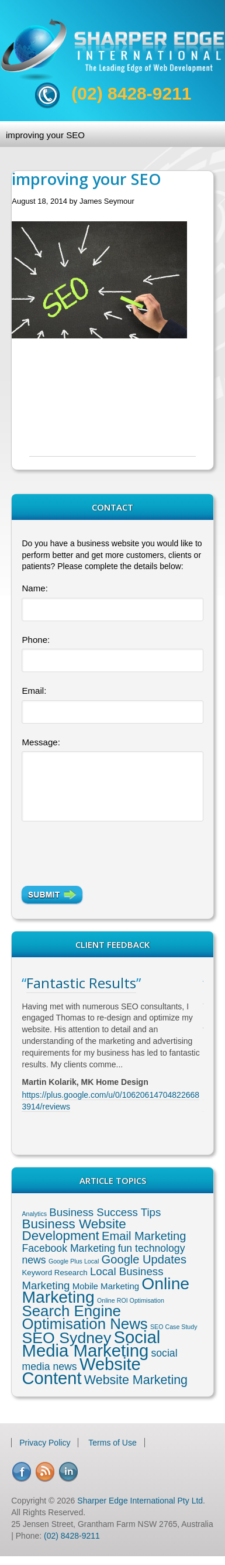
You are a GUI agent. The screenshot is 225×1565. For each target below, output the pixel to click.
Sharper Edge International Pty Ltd (140, 1500)
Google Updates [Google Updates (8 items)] (144, 1259)
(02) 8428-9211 (131, 93)
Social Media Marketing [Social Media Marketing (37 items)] (91, 1343)
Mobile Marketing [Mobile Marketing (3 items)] (105, 1286)
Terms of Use (112, 1442)
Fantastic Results (81, 982)
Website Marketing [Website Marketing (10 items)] (136, 1380)
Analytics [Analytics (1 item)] (34, 1213)
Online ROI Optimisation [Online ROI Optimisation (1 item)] (130, 1300)
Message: (41, 742)
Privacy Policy (44, 1442)
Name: (34, 588)
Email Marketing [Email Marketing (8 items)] (144, 1236)
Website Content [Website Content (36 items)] (81, 1371)
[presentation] (102, 846)
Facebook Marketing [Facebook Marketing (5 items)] (68, 1248)
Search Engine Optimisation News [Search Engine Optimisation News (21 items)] (84, 1317)
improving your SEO (45, 135)
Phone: (36, 640)
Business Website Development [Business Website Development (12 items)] (74, 1230)
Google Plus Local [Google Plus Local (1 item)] (74, 1261)
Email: (34, 691)
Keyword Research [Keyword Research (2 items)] (54, 1272)
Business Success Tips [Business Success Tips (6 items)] (105, 1212)
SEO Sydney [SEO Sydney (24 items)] (66, 1338)
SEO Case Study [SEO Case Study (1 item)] (174, 1326)
